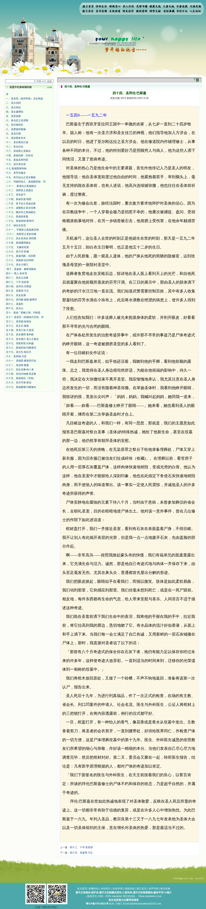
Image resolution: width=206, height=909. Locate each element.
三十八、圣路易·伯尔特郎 (20, 260)
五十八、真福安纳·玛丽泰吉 (21, 347)
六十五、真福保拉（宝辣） (21, 378)
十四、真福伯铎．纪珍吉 (19, 155)
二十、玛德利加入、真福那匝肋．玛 (26, 181)
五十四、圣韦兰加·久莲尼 (20, 330)
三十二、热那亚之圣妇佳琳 (21, 234)
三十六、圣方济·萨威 (17, 251)
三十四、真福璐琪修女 (18, 242)
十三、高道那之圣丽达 (18, 151)
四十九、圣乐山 (14, 308)
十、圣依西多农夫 (16, 138)
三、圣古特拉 (13, 107)
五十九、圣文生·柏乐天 (18, 352)
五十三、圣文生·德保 (17, 325)
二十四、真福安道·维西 (18, 199)
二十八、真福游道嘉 (17, 216)
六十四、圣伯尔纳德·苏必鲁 (21, 373)
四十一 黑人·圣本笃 (16, 273)
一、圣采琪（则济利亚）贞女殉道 (24, 98)
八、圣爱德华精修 (16, 129)
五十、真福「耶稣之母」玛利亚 (23, 312)
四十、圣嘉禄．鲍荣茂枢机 (21, 269)
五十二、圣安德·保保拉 (18, 321)
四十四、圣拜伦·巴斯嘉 (18, 286)
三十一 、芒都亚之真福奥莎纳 (22, 229)
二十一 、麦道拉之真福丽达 (21, 186)
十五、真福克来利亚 (17, 159)
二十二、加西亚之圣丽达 (19, 190)
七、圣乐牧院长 (14, 124)
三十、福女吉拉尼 (16, 225)
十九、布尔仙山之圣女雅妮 (21, 177)
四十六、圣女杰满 (16, 295)
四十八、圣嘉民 (14, 304)
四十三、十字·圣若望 (17, 282)
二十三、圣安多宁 (16, 194)
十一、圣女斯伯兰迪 (17, 142)
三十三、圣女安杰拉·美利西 (21, 238)
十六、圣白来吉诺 (16, 164)
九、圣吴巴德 (13, 133)
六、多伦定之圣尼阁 (17, 120)
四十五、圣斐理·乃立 (17, 290)
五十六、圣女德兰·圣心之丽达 (22, 339)
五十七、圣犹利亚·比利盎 (20, 343)
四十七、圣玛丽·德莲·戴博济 (21, 299)
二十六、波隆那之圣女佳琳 (21, 207)
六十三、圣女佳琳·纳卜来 (20, 369)
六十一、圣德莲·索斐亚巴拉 (21, 360)
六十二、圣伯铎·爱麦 (17, 365)
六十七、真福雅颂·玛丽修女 (21, 387)
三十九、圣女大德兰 (17, 264)
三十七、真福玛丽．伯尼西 (21, 255)
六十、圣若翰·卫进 (16, 356)
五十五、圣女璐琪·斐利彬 (20, 334)
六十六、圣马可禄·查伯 (18, 382)
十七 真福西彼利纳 (16, 168)
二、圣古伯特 (13, 102)
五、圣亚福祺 (13, 116)
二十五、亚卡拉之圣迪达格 (21, 203)
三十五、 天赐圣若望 (17, 247)
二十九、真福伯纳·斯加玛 (20, 220)
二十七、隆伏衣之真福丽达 (21, 212)
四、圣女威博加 (14, 111)
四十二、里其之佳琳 (17, 277)
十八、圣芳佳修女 (16, 172)
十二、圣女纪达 (14, 146)
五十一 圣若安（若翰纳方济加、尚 (25, 317)
